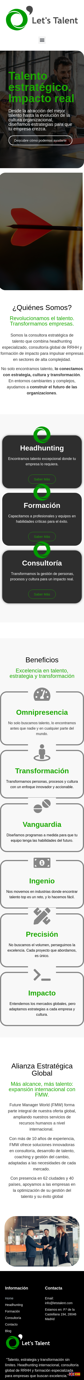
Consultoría (13, 1318)
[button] (42, 40)
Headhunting (14, 1305)
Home (9, 1298)
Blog (8, 1331)
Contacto (11, 1324)
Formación (12, 1311)
